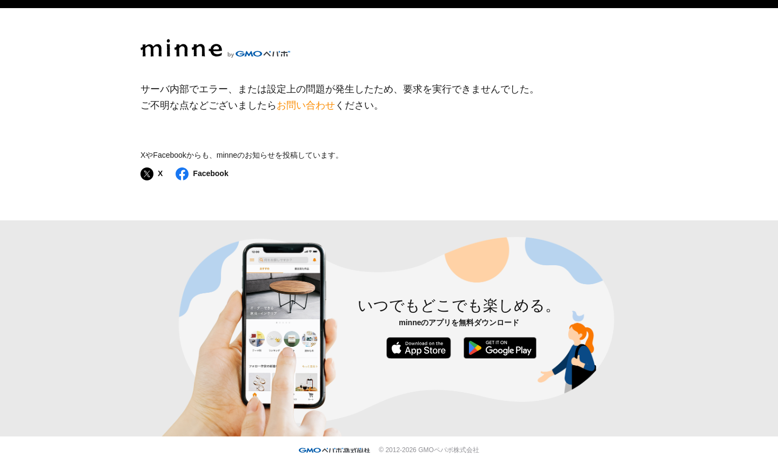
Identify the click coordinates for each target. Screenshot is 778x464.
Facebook (202, 173)
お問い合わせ (306, 105)
